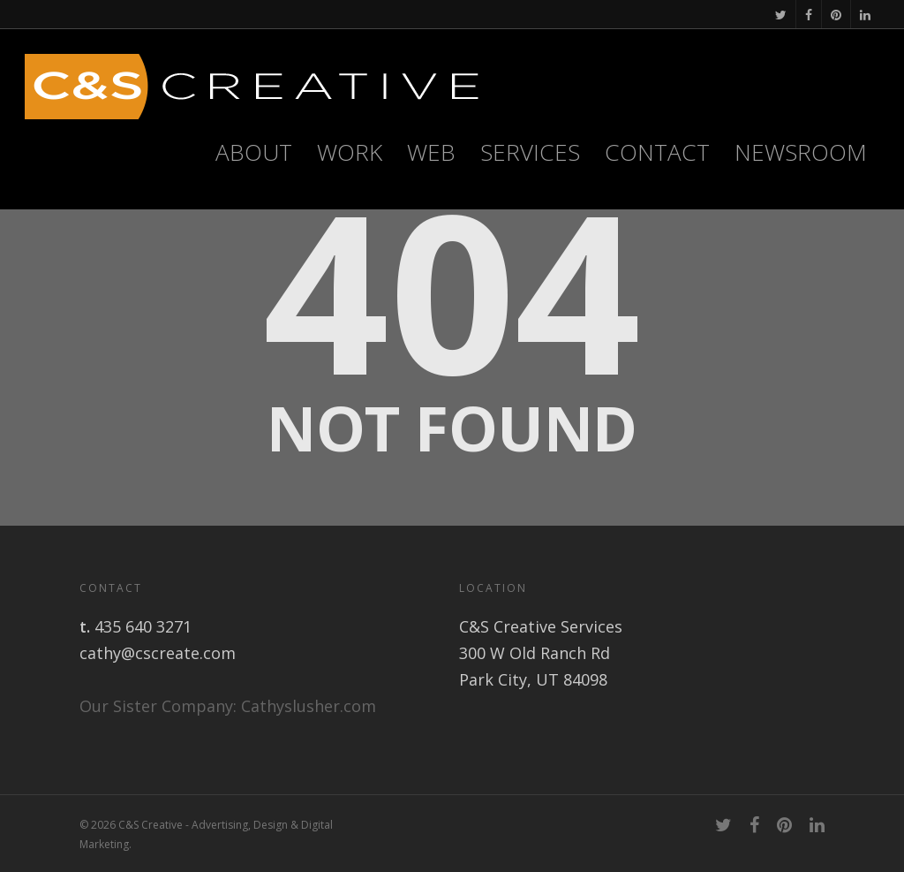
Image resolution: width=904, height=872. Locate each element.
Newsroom (800, 152)
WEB (431, 152)
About (253, 152)
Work (349, 152)
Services (530, 152)
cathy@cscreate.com (157, 652)
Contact (657, 152)
